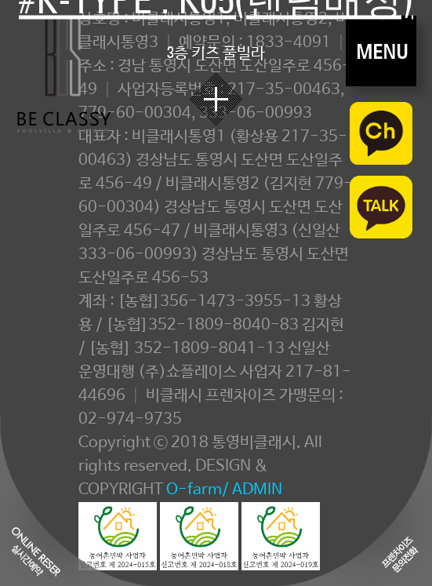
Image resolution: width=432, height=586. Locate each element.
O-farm (194, 490)
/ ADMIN (252, 490)
